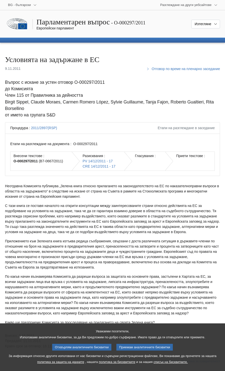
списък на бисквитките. (171, 366)
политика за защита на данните (60, 366)
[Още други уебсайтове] (189, 5)
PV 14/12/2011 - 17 (98, 161)
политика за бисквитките (117, 366)
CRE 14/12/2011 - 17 (99, 166)
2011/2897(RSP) (44, 128)
